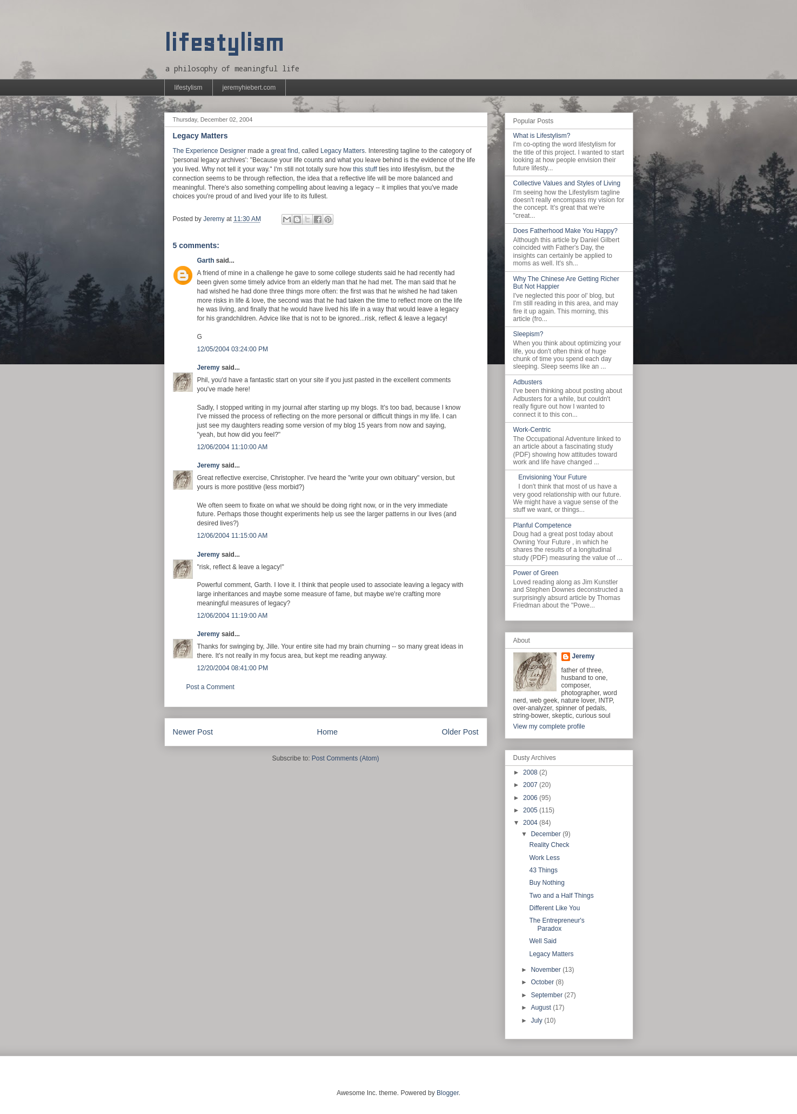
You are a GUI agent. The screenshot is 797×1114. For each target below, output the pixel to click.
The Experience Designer (209, 151)
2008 (531, 772)
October (543, 982)
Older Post (460, 732)
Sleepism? (528, 334)
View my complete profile (549, 726)
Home (327, 732)
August (542, 1007)
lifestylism (224, 43)
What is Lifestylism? (542, 135)
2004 (531, 822)
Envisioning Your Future (552, 477)
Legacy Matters (342, 151)
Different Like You (554, 908)
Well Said (542, 941)
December (546, 834)
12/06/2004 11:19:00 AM (232, 615)
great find (284, 151)
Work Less (544, 858)
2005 (531, 810)
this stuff (365, 169)
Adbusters (528, 382)
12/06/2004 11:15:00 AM (232, 535)
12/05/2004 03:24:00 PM (232, 349)
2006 (531, 798)
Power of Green (536, 573)
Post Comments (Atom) (345, 758)
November (546, 969)
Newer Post (193, 732)
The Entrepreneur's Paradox (556, 924)
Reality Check (549, 845)
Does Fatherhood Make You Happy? (565, 231)
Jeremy (208, 367)
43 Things (543, 870)
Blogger (448, 1093)
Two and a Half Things (561, 895)
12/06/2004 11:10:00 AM (232, 447)
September (547, 995)
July (537, 1020)
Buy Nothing (546, 882)
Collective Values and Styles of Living (567, 183)
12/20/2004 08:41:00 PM (232, 668)
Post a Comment (210, 687)
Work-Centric (532, 429)
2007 (531, 785)
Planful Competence (542, 525)
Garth (206, 260)
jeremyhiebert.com (249, 87)
